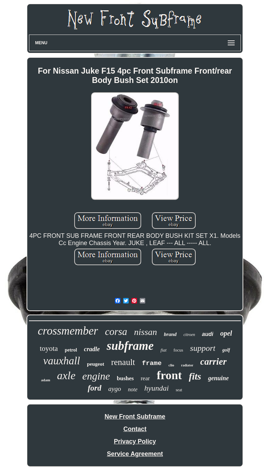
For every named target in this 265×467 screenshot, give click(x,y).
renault (123, 362)
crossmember (68, 331)
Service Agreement (135, 453)
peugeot (95, 364)
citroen (189, 334)
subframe (130, 346)
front (169, 375)
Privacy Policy (135, 441)
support (202, 348)
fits (195, 376)
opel (226, 333)
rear (145, 378)
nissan (145, 332)
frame (151, 363)
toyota (49, 348)
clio (171, 365)
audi (207, 334)
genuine (218, 378)
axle (66, 375)
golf (226, 350)
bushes (125, 378)
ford (94, 388)
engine (96, 376)
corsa (116, 331)
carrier (213, 361)
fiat (163, 350)
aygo (114, 388)
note (133, 389)
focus (178, 350)
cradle (92, 349)
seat (179, 389)
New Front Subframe (135, 416)
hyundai (156, 388)
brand (170, 334)
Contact (134, 429)
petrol (71, 350)
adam (45, 380)
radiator (187, 365)
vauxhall (61, 361)
